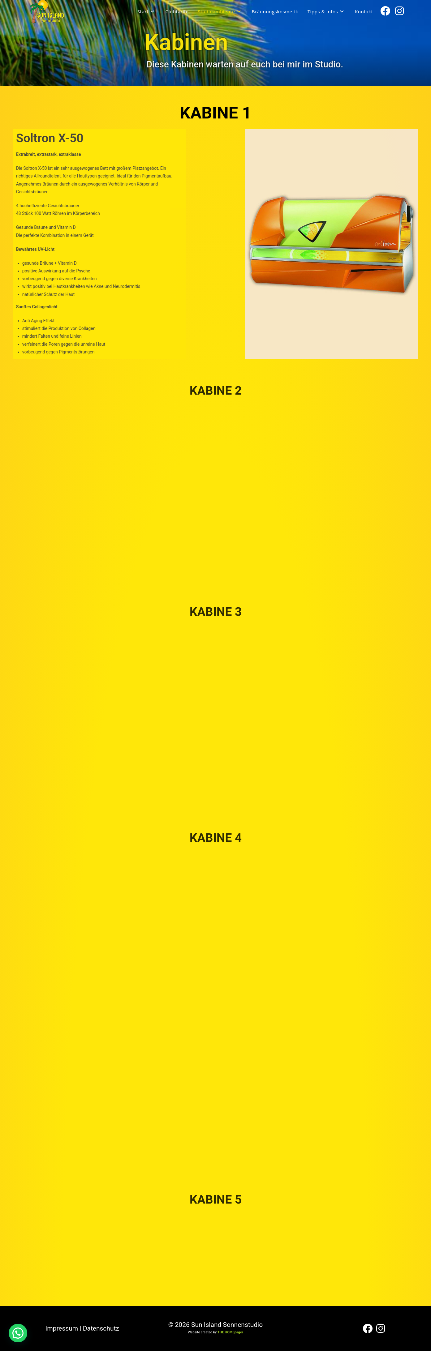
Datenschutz (101, 1328)
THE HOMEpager (230, 1332)
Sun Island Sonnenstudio (227, 1324)
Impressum (61, 1328)
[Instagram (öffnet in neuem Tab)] (399, 11)
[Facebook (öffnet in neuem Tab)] (385, 11)
